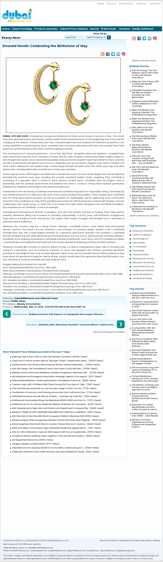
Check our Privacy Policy (142, 558)
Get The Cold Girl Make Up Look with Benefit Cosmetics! (145, 169)
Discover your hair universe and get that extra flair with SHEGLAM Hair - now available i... (144, 159)
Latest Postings (22, 28)
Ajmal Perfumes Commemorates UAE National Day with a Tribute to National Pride (144, 179)
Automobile (139, 242)
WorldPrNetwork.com (20, 550)
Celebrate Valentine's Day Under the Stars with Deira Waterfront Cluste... (49, 451)
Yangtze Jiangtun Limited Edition (28, 443)
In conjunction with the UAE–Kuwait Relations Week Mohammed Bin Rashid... (143, 331)
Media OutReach (142, 28)
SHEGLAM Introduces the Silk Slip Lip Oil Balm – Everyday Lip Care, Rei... (47, 396)
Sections (124, 28)
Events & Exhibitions (143, 274)
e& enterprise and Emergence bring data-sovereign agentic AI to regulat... (50, 376)
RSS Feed (109, 28)
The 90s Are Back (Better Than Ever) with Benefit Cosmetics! (144, 138)
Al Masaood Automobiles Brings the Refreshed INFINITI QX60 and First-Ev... (49, 400)
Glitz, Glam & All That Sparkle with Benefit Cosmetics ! (142, 130)
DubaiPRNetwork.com (57, 550)
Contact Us (113, 540)
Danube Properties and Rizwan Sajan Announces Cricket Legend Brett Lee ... (145, 352)
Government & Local (143, 266)
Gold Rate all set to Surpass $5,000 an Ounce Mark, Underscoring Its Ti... (48, 447)
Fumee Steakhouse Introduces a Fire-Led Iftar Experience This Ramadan (145, 378)
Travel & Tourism (141, 254)
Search (94, 28)
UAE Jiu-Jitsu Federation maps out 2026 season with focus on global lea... (49, 431)
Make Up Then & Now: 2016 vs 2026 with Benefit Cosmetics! (42, 356)
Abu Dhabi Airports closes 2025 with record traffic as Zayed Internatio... (145, 313)
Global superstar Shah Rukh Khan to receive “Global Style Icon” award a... (49, 423)
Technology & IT (141, 238)
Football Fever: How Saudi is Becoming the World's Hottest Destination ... (48, 364)
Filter (96, 33)
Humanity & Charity (142, 278)
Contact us (154, 3)
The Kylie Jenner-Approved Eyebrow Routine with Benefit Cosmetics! (142, 148)
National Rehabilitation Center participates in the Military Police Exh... (47, 380)
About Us (104, 540)
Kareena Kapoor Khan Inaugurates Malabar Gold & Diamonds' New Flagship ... (52, 420)
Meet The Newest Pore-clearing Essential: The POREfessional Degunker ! (145, 121)
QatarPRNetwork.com (77, 550)
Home (100, 3)
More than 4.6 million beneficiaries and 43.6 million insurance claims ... (145, 407)
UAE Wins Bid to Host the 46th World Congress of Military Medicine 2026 (48, 416)
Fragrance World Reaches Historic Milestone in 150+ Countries (145, 104)
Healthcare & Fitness (143, 270)
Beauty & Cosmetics (28, 304)
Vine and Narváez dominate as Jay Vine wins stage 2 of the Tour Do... (47, 388)
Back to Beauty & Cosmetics (144, 215)
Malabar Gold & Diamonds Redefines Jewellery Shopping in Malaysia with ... (50, 372)
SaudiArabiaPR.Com (39, 550)
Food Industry (140, 246)
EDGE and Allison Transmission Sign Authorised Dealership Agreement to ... (50, 427)
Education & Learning (143, 262)
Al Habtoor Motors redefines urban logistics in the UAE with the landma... (49, 435)
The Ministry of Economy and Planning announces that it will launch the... (49, 392)
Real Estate (138, 250)
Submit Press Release (74, 28)
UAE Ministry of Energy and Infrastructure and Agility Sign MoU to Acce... (145, 387)
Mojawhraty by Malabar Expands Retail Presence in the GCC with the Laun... (145, 295)
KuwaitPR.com (93, 550)
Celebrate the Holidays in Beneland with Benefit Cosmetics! (145, 209)
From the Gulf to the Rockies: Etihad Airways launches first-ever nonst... (145, 321)
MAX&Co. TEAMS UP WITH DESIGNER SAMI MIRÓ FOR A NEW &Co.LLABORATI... (49, 412)
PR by (103, 33)
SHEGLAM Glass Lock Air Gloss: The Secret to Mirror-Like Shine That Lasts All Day (144, 199)
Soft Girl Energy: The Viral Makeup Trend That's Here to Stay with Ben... (47, 368)
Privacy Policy (126, 3)
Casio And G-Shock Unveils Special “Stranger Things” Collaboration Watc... (50, 360)
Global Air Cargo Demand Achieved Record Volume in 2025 (145, 304)
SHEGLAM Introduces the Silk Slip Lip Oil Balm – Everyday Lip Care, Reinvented (144, 94)
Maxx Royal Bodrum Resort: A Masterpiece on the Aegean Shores (144, 361)
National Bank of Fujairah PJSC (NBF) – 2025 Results (145, 414)
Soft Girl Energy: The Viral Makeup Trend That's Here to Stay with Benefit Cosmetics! (145, 74)
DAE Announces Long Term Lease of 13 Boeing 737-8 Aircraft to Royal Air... (145, 370)
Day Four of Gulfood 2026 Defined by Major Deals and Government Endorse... (145, 342)
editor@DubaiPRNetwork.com (40, 548)
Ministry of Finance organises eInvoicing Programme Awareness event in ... (144, 423)
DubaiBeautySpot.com (125, 550)
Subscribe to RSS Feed (129, 540)
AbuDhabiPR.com (107, 550)
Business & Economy (143, 258)
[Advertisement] (152, 15)
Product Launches (46, 28)
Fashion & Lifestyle (142, 234)
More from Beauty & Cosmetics (109, 332)
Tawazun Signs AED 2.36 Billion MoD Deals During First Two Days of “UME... (49, 384)
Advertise (141, 3)
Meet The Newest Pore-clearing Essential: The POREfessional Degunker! (144, 112)
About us (111, 3)
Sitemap (156, 540)
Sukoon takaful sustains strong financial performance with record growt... (144, 397)
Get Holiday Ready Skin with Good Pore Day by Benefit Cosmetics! (143, 189)
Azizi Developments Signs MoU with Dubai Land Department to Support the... (50, 408)
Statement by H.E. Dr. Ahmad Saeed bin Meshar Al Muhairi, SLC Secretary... (49, 404)
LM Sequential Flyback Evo (25, 439)
